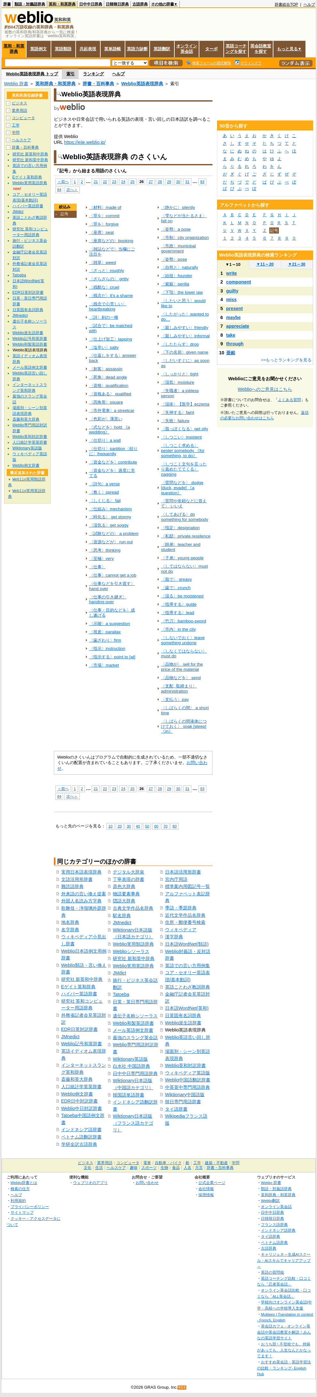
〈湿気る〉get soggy (109, 525)
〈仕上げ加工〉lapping (110, 339)
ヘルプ (309, 4)
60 (156, 826)
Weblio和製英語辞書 (133, 1023)
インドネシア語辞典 (278, 1230)
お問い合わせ (147, 1182)
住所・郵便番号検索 (185, 922)
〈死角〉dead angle (108, 377)
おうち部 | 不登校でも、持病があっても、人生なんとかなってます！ (284, 1350)
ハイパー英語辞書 (79, 993)
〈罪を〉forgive (104, 224)
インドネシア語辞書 (81, 1129)
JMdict (119, 972)
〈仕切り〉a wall (105, 440)
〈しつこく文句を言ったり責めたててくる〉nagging (184, 469)
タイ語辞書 (176, 1109)
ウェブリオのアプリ (90, 1182)
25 (132, 181)
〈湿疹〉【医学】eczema (185, 404)
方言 (199, 1168)
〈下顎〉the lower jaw (182, 292)
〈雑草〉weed (102, 262)
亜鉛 (230, 352)
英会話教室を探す (260, 49)
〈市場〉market (104, 665)
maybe (233, 317)
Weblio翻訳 (270, 1200)
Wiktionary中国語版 (184, 1094)
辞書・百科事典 (98, 83)
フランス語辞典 (274, 1224)
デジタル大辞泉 (128, 872)
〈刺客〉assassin (105, 368)
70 (165, 826)
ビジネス (19, 103)
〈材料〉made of (105, 207)
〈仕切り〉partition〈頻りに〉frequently (113, 451)
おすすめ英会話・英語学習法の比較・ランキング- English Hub (284, 1368)
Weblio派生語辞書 (183, 1022)
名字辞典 (70, 929)
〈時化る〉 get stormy (110, 516)
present (234, 308)
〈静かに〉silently (178, 207)
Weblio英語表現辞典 (142, 83)
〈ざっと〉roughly (106, 270)
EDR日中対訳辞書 (79, 1101)
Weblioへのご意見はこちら (265, 389)
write (231, 273)
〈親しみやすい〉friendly (184, 327)
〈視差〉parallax (105, 631)
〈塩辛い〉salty (104, 347)
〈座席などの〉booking (111, 240)
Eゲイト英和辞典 (78, 986)
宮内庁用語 (176, 879)
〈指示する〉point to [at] (112, 656)
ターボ (211, 48)
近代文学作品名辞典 (185, 915)
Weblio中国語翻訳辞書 (188, 1079)
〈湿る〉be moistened (182, 596)
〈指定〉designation (180, 527)
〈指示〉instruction (107, 648)
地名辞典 (70, 922)
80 (174, 826)
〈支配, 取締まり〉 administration (178, 689)
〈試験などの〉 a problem (114, 533)
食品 (176, 1168)
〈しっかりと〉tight (179, 374)
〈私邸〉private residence (185, 536)
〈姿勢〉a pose (175, 229)
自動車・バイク (168, 1163)
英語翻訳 (162, 48)
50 (147, 826)
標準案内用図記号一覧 (187, 886)
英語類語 (63, 48)
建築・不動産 (216, 1163)
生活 (99, 1168)
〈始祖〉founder (176, 275)
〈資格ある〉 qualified (110, 393)
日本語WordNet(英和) (187, 1008)
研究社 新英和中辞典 (82, 979)
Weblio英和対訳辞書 (185, 1065)
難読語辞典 (72, 886)
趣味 (134, 1168)
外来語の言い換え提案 (83, 893)
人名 (187, 1168)
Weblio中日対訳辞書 (81, 1108)
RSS (182, 1387)
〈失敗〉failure (175, 420)
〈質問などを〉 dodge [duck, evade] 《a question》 (182, 487)
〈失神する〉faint (177, 412)
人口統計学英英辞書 (81, 1086)
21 (96, 181)
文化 (87, 1168)
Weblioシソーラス (131, 951)
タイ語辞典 (270, 1236)
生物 (164, 1168)
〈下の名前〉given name (184, 352)
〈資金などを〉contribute (113, 462)
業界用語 (19, 110)
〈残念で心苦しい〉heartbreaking (108, 306)
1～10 (232, 264)
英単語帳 (112, 48)
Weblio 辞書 (16, 83)
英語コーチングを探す (236, 49)
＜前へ (63, 181)
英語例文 (38, 48)
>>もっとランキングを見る (286, 359)
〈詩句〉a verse (104, 483)
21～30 (296, 264)
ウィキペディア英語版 (187, 1072)
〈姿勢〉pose (174, 259)
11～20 (265, 264)
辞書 (7, 4)
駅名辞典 (122, 915)
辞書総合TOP (286, 4)
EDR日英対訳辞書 (79, 1029)
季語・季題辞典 (180, 907)
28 (160, 181)
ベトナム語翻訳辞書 (81, 1136)
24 (123, 181)
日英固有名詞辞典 (183, 1015)
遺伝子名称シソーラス (135, 1015)
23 (114, 181)
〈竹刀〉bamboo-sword (183, 621)
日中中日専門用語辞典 (135, 1073)
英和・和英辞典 (62, 4)
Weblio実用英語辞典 (133, 965)
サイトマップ (22, 1212)
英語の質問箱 (272, 1272)
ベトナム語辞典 (274, 1242)
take (231, 335)
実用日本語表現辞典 (81, 872)
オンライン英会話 (186, 49)
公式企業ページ (211, 1182)
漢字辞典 (174, 936)
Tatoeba (121, 994)
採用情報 (206, 1195)
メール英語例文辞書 (133, 1030)
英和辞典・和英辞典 (55, 83)
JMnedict (70, 1036)
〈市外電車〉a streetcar (112, 410)
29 (169, 181)
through (235, 343)
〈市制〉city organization (185, 237)
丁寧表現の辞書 (128, 879)
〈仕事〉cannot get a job (113, 575)
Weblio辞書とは (24, 1182)
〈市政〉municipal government (178, 248)
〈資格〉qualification (109, 385)
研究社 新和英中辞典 (133, 958)
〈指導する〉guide (178, 604)
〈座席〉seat (101, 232)
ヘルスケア (21, 140)
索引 (70, 73)
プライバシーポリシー (30, 1206)
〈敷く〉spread (104, 492)
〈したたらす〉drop (180, 344)
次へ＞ (72, 189)
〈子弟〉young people (182, 557)
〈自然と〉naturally (179, 267)
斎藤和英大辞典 (77, 1079)
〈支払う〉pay (175, 699)
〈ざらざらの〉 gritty (109, 278)
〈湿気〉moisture (177, 382)
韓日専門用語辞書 (183, 1101)
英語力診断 (137, 48)
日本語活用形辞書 (183, 872)
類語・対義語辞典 (29, 4)
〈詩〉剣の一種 (103, 317)
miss (231, 299)
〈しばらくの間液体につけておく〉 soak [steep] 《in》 (184, 726)
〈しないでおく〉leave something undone (182, 640)
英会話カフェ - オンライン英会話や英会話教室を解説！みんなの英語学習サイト (284, 1332)
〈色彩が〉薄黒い (105, 418)
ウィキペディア (180, 929)
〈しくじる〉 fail (105, 500)
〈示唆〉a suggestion (109, 623)
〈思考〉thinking (105, 550)
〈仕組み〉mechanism (110, 508)
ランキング (93, 73)
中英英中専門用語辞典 (187, 1087)
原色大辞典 (124, 886)
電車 (147, 1163)
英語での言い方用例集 (187, 965)
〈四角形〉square (106, 402)
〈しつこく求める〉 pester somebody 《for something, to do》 (182, 450)
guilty (232, 290)
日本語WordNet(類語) (187, 944)
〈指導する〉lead (177, 612)
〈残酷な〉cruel (104, 287)
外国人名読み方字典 (81, 900)
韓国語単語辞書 (128, 1094)
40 (138, 826)
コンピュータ (23, 118)
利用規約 (18, 1200)
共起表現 (87, 48)
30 (178, 181)
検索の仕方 (20, 1189)
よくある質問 (289, 400)
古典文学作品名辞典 (133, 908)
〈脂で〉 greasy (176, 579)
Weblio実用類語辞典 (133, 944)
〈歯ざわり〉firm (105, 640)
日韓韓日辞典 (117, 4)
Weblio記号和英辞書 (81, 1043)
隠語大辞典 (124, 900)
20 (120, 826)
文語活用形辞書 (77, 879)
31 (187, 181)
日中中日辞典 (90, 4)
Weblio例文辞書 (77, 1094)
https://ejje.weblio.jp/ (85, 142)
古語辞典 (140, 4)
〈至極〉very (101, 558)
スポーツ (149, 1168)
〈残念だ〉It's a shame (111, 295)
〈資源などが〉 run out (111, 541)
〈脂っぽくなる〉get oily (184, 428)
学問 (16, 132)
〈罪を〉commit (104, 215)
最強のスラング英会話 (135, 1037)
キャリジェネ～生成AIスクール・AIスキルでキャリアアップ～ (284, 1260)
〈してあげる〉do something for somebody (184, 517)
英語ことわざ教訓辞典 (187, 987)
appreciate (237, 326)
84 (59, 189)
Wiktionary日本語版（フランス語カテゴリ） (133, 1122)
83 (202, 181)
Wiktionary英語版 (130, 1059)
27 (151, 181)
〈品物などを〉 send (181, 677)
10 (110, 826)
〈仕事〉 (97, 566)
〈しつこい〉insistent (181, 437)
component (238, 281)
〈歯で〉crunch (175, 587)
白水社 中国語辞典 (131, 1066)
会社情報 (206, 1189)
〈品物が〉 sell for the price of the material (182, 667)
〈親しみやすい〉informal (185, 335)
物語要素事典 (126, 893)
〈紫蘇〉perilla (175, 284)
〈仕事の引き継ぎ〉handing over (108, 599)
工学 (16, 125)
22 (105, 181)
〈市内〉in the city (178, 629)
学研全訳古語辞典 (79, 1144)
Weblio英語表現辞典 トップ (32, 73)
